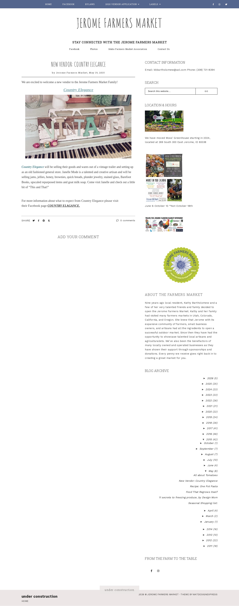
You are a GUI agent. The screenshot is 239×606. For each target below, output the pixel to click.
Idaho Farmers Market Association (127, 49)
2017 (210, 428)
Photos (94, 49)
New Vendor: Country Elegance (78, 64)
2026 (210, 378)
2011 (210, 546)
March (210, 516)
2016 (209, 433)
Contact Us (164, 49)
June (210, 465)
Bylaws (90, 4)
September (206, 448)
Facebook (68, 4)
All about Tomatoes (205, 475)
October (209, 443)
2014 (209, 529)
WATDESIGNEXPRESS (205, 594)
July (210, 459)
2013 (209, 534)
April (211, 510)
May (211, 471)
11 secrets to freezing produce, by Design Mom (188, 497)
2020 (209, 411)
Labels (153, 4)
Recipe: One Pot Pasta (203, 486)
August (209, 454)
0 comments (125, 220)
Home (48, 4)
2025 (209, 383)
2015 (209, 439)
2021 (209, 406)
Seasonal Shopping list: (202, 503)
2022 (209, 400)
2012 (209, 540)
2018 (209, 422)
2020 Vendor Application (121, 4)
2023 (209, 394)
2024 (209, 389)
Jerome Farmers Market (119, 23)
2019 (209, 417)
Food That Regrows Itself (201, 491)
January (209, 521)
